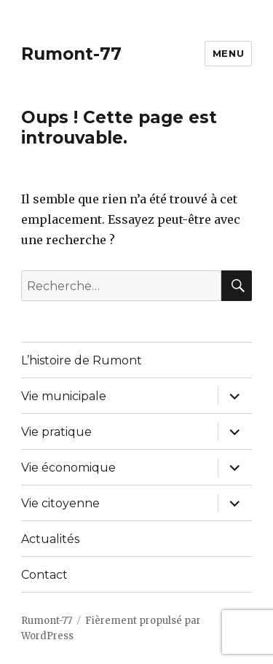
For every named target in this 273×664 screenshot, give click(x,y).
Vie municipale (63, 396)
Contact (44, 575)
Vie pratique (56, 432)
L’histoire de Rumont (81, 360)
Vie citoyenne (60, 503)
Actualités (50, 539)
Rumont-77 (71, 54)
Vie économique (68, 467)
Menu (228, 53)
